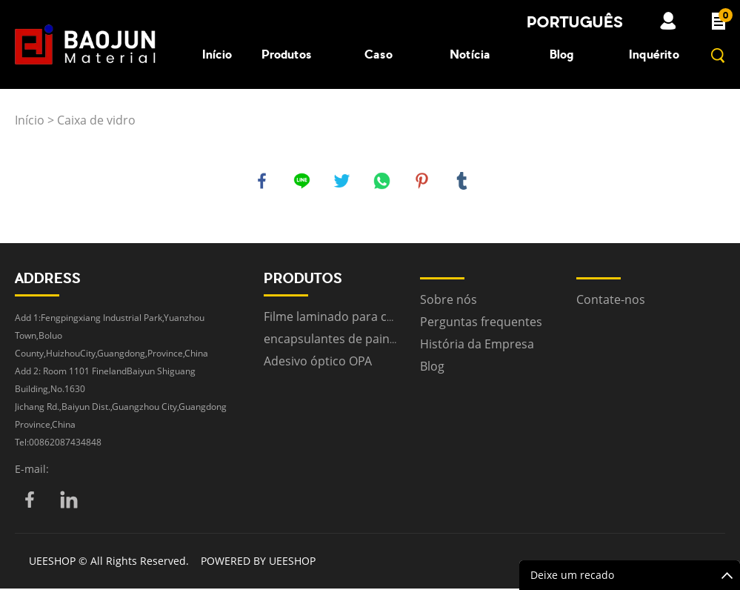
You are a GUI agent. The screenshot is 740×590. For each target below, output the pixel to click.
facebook (263, 181)
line (303, 181)
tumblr (463, 181)
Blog (562, 54)
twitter (343, 181)
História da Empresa (477, 345)
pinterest (423, 181)
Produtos (286, 54)
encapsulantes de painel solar (347, 340)
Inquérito (654, 54)
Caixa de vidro (96, 120)
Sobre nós (448, 301)
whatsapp (383, 181)
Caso (378, 54)
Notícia (470, 54)
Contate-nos (610, 301)
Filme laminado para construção (354, 318)
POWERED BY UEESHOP (258, 562)
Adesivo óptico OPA (318, 362)
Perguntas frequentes (481, 323)
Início (217, 54)
